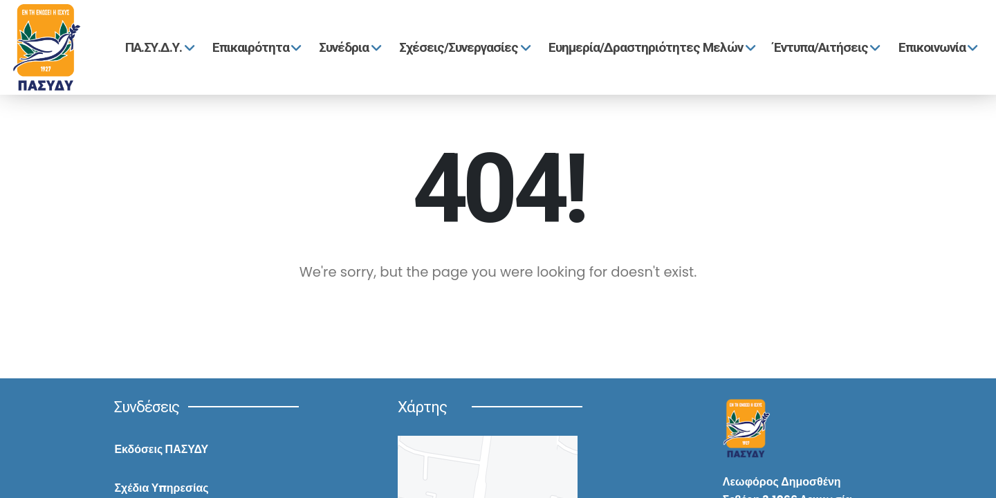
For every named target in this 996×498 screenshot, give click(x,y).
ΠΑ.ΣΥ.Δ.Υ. (158, 47)
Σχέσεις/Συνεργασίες (463, 47)
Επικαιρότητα (255, 47)
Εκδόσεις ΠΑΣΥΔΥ (161, 449)
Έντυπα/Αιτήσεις (825, 47)
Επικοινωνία (936, 47)
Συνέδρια (348, 47)
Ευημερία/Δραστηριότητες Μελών (650, 47)
